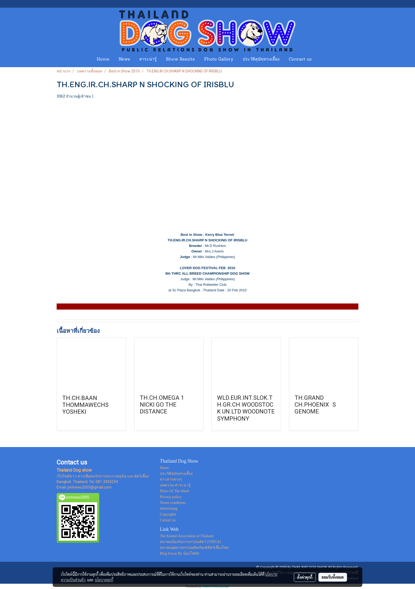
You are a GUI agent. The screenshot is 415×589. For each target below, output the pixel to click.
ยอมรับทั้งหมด (333, 577)
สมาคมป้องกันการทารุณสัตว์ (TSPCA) (190, 542)
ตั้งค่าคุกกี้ (304, 577)
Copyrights (168, 514)
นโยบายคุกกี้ (104, 579)
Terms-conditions (173, 503)
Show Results (180, 59)
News (124, 59)
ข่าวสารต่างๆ (171, 479)
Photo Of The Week (174, 491)
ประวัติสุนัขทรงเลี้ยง (261, 59)
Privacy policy (170, 497)
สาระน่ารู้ (148, 59)
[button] (321, 59)
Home (103, 59)
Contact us (300, 59)
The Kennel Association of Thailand (187, 536)
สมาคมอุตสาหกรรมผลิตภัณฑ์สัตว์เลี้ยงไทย (194, 548)
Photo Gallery (218, 59)
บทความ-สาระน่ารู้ (175, 485)
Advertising (168, 508)
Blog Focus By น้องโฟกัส (179, 553)
